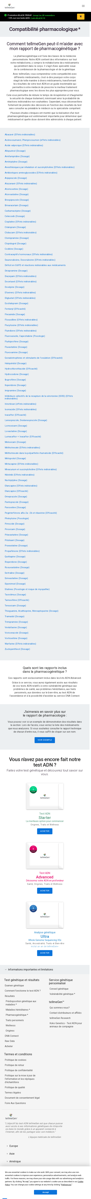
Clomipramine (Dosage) (17, 238)
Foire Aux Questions (15, 1103)
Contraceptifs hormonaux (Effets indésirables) (29, 254)
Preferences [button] (66, 1185)
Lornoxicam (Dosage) (16, 425)
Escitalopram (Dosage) (16, 303)
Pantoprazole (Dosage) (17, 502)
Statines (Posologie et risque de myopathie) (27, 589)
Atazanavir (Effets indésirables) (21, 183)
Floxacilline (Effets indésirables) (21, 319)
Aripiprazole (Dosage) (16, 178)
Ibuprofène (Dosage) (15, 379)
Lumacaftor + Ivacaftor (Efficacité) (23, 436)
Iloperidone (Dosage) (15, 385)
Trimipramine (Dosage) (16, 622)
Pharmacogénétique (16, 1015)
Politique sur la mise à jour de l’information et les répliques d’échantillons (20, 1079)
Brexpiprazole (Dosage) (17, 200)
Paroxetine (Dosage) (15, 507)
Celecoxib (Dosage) (15, 216)
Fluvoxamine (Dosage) (16, 352)
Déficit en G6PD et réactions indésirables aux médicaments (35, 265)
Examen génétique (14, 985)
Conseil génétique (59, 988)
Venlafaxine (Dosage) (16, 627)
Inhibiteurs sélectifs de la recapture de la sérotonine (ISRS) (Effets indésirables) (39, 397)
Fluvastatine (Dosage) (16, 347)
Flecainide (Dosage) (15, 314)
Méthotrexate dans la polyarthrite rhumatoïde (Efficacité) (34, 453)
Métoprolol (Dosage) (15, 458)
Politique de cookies (15, 1060)
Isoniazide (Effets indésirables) (21, 409)
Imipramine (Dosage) (15, 390)
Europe (13, 1145)
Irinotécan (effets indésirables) (20, 404)
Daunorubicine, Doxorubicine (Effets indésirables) (30, 260)
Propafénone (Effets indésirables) (22, 551)
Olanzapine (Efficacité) (16, 491)
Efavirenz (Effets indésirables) (20, 292)
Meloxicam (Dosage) (15, 442)
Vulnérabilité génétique (62, 994)
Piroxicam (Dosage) (15, 529)
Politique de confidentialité (19, 1070)
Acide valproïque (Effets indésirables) (24, 145)
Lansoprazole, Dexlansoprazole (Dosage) (26, 420)
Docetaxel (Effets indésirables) (21, 281)
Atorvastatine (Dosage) (17, 194)
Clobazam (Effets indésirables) (21, 232)
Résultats (10, 996)
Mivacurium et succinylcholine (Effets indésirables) (31, 469)
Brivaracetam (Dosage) (16, 205)
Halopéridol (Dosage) (15, 363)
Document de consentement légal (22, 1097)
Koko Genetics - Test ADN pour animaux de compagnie (66, 1025)
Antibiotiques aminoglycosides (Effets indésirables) (31, 172)
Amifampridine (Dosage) (17, 156)
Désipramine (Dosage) (16, 270)
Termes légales (13, 1092)
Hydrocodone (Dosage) (17, 374)
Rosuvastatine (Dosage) (17, 567)
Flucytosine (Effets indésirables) (21, 325)
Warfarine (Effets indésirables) (20, 643)
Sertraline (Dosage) (14, 573)
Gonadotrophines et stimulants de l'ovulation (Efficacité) (33, 358)
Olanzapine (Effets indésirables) (21, 485)
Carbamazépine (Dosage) (18, 211)
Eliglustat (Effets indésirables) (20, 298)
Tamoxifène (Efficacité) (17, 600)
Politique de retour (14, 1065)
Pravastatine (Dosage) (16, 545)
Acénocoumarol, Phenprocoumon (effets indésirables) (33, 140)
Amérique (15, 1161)
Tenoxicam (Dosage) (15, 605)
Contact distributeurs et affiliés (65, 1012)
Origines (10, 1030)
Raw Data (10, 1041)
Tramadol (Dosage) (14, 616)
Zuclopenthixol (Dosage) (17, 649)
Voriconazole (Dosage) (16, 632)
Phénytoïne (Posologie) (17, 518)
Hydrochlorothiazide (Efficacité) (21, 368)
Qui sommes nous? (60, 1007)
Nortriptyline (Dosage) (16, 480)
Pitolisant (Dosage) (14, 540)
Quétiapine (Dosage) (15, 556)
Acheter (9, 1046)
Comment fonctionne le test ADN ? (23, 990)
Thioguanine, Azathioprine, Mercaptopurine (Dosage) (31, 611)
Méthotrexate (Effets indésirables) (22, 447)
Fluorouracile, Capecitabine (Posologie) (25, 336)
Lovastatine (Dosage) (16, 431)
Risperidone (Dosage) (16, 562)
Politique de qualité (15, 1087)
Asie (12, 1153)
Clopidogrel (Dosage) (15, 243)
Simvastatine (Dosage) (16, 578)
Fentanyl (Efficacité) (15, 309)
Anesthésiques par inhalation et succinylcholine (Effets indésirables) (40, 167)
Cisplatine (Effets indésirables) (20, 221)
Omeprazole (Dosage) (16, 496)
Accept (45, 1192)
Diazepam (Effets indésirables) (20, 276)
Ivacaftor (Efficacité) (15, 415)
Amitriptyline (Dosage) (16, 161)
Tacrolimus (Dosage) (15, 594)
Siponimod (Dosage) (15, 583)
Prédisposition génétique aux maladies (21, 1003)
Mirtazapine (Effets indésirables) (21, 464)
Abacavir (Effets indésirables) (20, 134)
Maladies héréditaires (17, 1009)
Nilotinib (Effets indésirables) (19, 474)
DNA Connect (12, 1035)
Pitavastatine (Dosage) (16, 534)
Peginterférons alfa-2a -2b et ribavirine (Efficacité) (31, 513)
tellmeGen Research (60, 1018)
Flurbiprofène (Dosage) (17, 341)
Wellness (10, 1025)
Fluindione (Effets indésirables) (21, 330)
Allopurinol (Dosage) (15, 151)
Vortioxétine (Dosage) (16, 638)
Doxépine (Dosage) (14, 287)
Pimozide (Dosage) (14, 523)
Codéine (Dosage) (14, 249)
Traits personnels (15, 1020)
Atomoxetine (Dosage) (16, 189)
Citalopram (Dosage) (15, 227)
